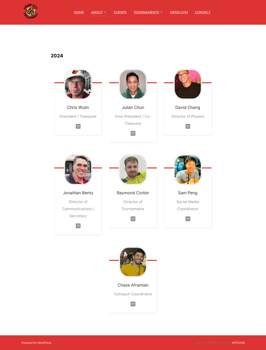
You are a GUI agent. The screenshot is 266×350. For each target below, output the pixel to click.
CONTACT (202, 12)
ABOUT (99, 12)
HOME (79, 12)
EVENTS (120, 12)
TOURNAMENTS (148, 12)
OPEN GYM (179, 12)
